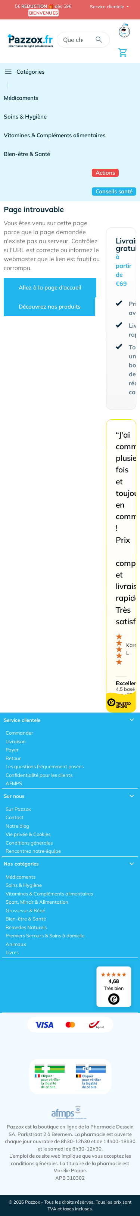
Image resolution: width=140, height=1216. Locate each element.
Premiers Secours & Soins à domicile (45, 935)
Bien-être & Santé (27, 153)
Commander (19, 733)
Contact (15, 817)
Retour (13, 758)
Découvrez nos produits (49, 306)
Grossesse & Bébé (25, 910)
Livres (12, 952)
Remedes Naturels (26, 927)
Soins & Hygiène (25, 116)
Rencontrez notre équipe (33, 851)
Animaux (16, 944)
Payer (12, 750)
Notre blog (17, 826)
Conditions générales (29, 843)
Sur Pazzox (18, 809)
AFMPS (14, 783)
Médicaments (21, 97)
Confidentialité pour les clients (39, 775)
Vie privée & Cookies (28, 834)
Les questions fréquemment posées (45, 766)
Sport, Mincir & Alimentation (37, 902)
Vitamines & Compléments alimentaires (54, 135)
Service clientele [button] (107, 6)
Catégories (24, 71)
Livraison (16, 741)
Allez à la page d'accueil (50, 287)
